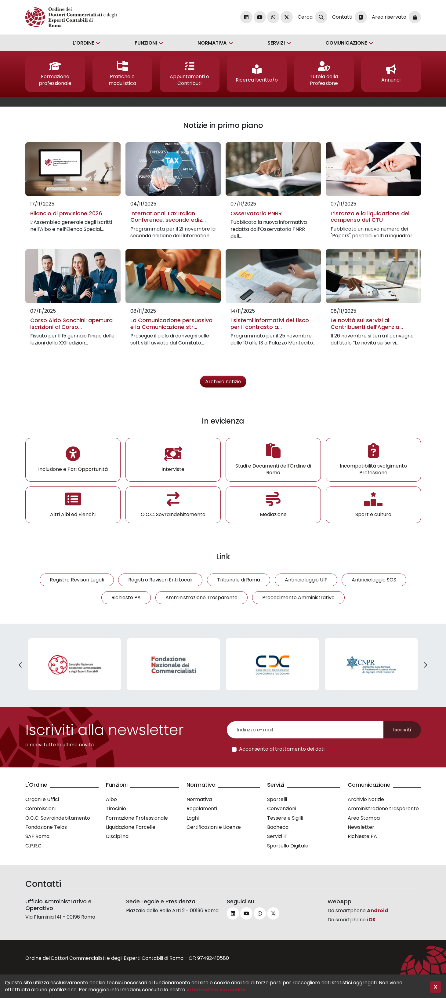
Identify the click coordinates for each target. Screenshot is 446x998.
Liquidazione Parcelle (130, 827)
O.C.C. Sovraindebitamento (57, 817)
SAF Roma (37, 836)
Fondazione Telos (46, 827)
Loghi (193, 817)
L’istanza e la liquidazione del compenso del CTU (370, 216)
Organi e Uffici (42, 799)
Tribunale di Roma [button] (238, 579)
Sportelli (277, 799)
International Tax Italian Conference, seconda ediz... (168, 216)
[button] (55, 74)
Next (425, 665)
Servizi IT (277, 836)
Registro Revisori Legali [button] (77, 579)
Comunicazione (346, 42)
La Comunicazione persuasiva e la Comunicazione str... (171, 323)
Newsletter (361, 827)
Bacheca (277, 827)
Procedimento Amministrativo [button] (298, 597)
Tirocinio (116, 808)
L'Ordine (83, 42)
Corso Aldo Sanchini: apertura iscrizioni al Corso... (71, 323)
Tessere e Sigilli (285, 817)
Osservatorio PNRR (256, 213)
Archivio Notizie (366, 799)
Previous (21, 665)
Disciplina (117, 836)
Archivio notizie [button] (223, 381)
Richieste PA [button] (126, 597)
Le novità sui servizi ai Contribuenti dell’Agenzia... (367, 323)
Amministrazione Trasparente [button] (201, 597)
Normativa (212, 42)
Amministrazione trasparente (383, 808)
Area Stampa (364, 817)
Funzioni (146, 42)
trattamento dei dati (300, 748)
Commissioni (40, 808)
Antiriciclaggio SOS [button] (374, 579)
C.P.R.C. (33, 845)
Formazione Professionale (137, 817)
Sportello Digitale (287, 845)
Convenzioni (281, 808)
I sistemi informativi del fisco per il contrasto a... (269, 323)
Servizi (276, 42)
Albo (111, 799)
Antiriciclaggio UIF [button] (306, 579)
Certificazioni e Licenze (214, 827)
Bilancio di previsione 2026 (66, 213)
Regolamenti (202, 808)
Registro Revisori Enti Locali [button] (160, 579)
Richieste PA (362, 836)
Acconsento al (282, 749)
